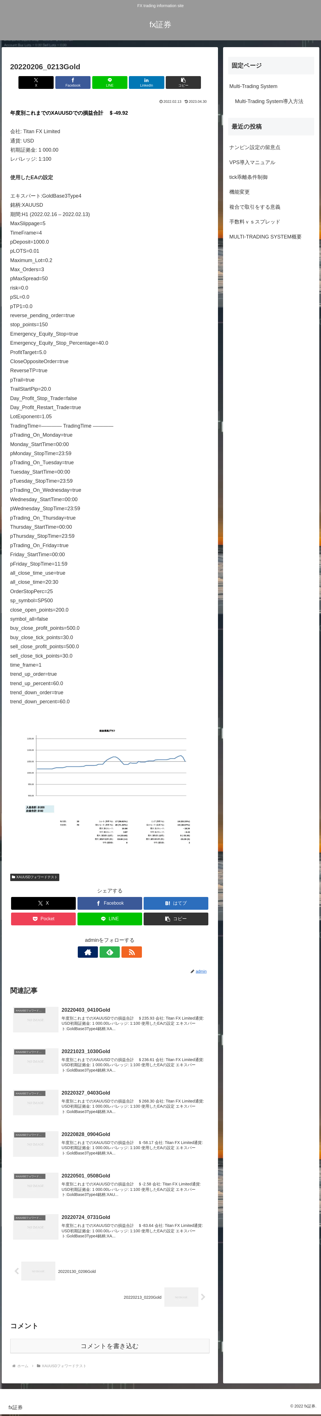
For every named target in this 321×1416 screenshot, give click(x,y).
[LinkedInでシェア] (143, 82)
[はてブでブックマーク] (176, 903)
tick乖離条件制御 (248, 177)
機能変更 (239, 192)
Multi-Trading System (253, 86)
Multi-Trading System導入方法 (269, 101)
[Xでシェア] (43, 82)
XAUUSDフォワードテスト (35, 877)
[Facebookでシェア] (76, 82)
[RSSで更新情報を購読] (123, 952)
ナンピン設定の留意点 (254, 147)
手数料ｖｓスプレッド (254, 222)
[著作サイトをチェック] (96, 952)
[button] (177, 82)
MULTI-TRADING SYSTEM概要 (265, 237)
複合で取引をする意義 (254, 207)
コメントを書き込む (110, 1347)
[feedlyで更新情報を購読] (110, 952)
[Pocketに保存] (43, 919)
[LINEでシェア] (110, 82)
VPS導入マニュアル (252, 162)
